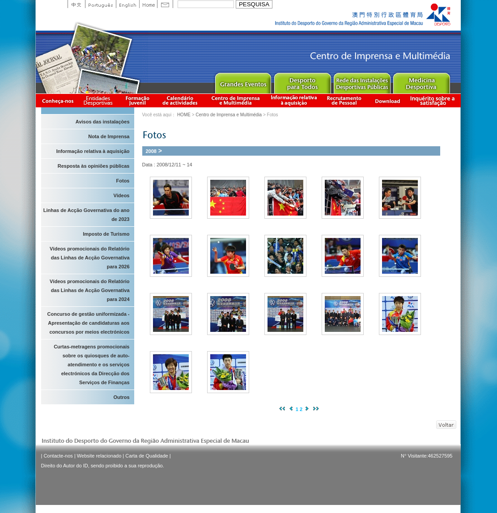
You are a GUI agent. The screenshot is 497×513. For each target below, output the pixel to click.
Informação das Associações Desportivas (100, 100)
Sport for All (302, 81)
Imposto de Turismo (106, 234)
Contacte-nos (57, 455)
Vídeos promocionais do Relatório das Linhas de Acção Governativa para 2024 (89, 290)
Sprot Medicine (421, 81)
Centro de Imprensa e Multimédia (236, 100)
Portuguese (100, 4)
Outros (121, 397)
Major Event (242, 81)
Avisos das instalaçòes (103, 121)
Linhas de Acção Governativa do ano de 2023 (86, 215)
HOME (184, 114)
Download (387, 100)
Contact (165, 4)
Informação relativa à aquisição (294, 100)
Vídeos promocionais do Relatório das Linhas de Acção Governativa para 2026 (89, 257)
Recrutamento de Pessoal (344, 100)
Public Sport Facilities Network (361, 81)
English (127, 4)
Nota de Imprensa (108, 136)
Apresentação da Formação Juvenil (137, 100)
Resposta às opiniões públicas (94, 166)
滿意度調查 (434, 100)
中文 (76, 4)
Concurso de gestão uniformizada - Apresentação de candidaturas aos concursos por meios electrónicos (88, 323)
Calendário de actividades (180, 100)
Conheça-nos (58, 100)
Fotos (123, 180)
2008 (151, 151)
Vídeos (121, 195)
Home (148, 4)
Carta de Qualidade (146, 455)
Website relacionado (99, 455)
